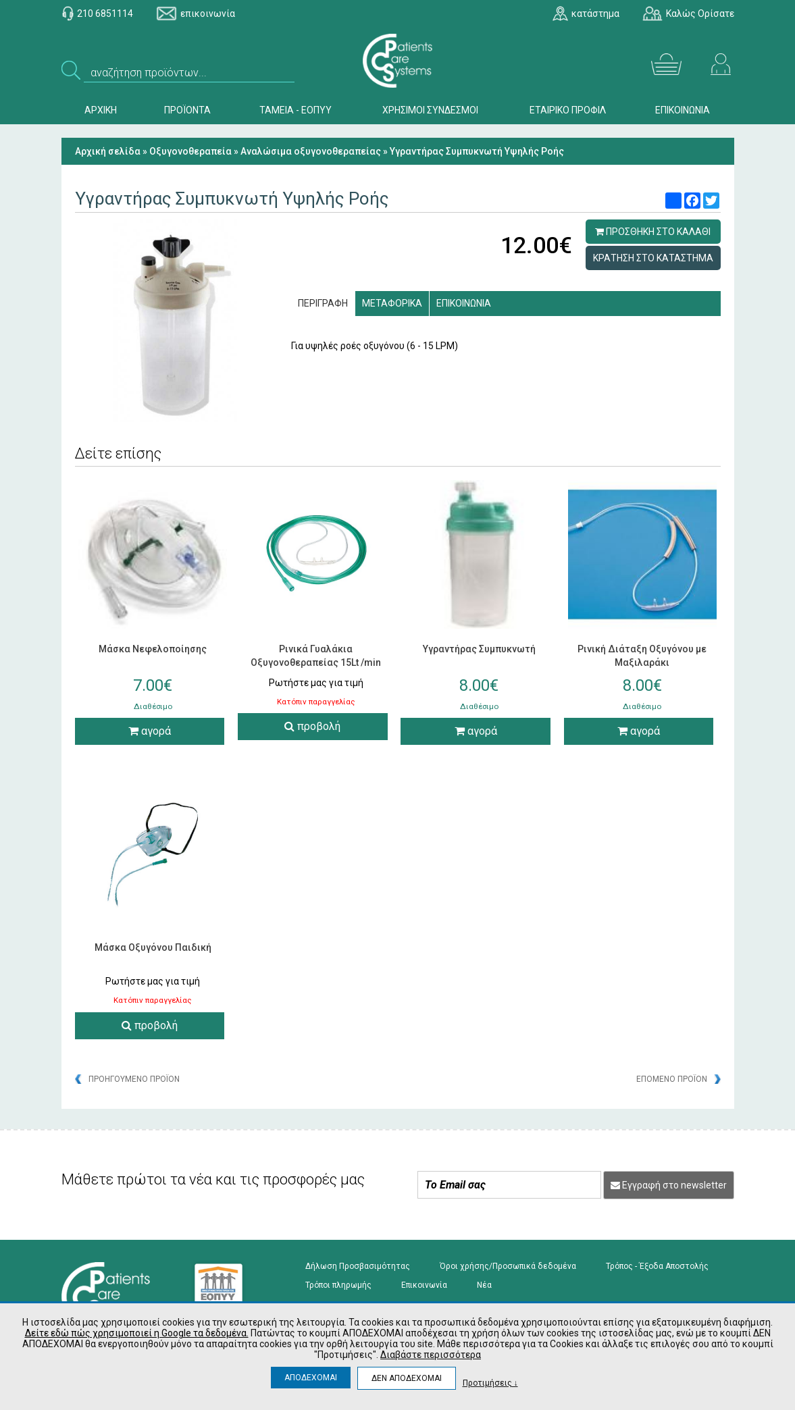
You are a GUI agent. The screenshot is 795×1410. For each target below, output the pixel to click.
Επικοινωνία (424, 1285)
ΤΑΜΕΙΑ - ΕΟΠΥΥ (295, 110)
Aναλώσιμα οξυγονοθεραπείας (310, 151)
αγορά (149, 731)
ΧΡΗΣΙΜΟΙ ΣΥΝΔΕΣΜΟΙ (430, 110)
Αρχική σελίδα (107, 151)
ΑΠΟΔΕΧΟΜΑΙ (310, 1377)
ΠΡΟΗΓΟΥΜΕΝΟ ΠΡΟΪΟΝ (134, 1079)
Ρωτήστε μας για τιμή (316, 682)
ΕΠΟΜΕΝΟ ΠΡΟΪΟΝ (671, 1079)
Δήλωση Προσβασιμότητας (357, 1266)
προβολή (312, 726)
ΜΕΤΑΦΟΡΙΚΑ (392, 303)
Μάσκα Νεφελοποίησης (153, 649)
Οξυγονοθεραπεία (190, 151)
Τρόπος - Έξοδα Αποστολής (657, 1266)
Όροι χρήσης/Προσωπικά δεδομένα (508, 1266)
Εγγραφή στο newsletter (669, 1185)
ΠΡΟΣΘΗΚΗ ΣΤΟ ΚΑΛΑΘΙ (653, 231)
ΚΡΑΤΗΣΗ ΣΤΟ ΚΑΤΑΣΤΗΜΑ (653, 258)
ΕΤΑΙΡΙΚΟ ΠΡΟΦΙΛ (568, 110)
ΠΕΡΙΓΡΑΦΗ (323, 303)
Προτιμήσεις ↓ (490, 1382)
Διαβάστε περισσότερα (430, 1354)
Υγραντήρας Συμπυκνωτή (479, 649)
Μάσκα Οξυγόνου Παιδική (153, 947)
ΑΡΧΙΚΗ (100, 110)
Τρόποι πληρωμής (338, 1285)
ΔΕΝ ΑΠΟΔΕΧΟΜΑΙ (406, 1378)
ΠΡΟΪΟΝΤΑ (187, 110)
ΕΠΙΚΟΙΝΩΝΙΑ (682, 110)
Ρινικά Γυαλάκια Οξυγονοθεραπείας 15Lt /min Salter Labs (316, 662)
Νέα (484, 1285)
